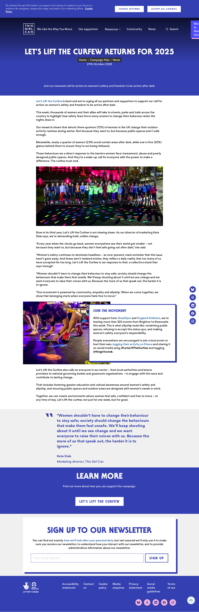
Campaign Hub (99, 60)
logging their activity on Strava (132, 344)
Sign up (156, 558)
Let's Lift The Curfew (99, 501)
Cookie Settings (129, 9)
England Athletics (148, 318)
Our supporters (88, 29)
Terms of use (171, 586)
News (152, 29)
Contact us (88, 586)
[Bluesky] (193, 289)
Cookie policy (103, 586)
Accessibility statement (70, 586)
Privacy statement (135, 586)
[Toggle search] (172, 29)
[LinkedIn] (193, 305)
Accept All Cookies (164, 9)
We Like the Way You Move (54, 29)
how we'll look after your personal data (88, 540)
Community (134, 29)
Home (83, 60)
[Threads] (193, 297)
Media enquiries (118, 586)
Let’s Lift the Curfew (49, 101)
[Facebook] (193, 313)
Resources (111, 29)
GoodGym (124, 318)
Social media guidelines (153, 587)
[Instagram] (193, 321)
